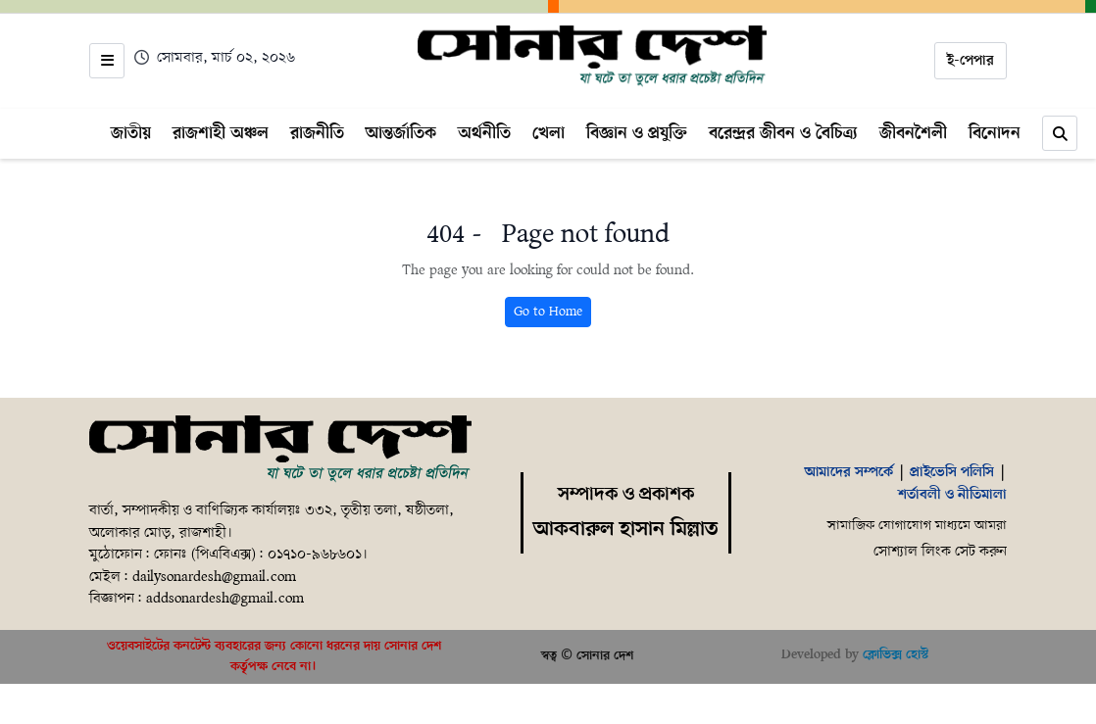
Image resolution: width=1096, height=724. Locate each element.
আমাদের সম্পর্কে (849, 472)
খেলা (548, 133)
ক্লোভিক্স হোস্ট (895, 655)
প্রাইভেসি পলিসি (952, 472)
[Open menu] (107, 60)
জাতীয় (131, 133)
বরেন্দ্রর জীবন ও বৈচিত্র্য (783, 133)
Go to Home (548, 312)
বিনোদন (995, 133)
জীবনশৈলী (913, 133)
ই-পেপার (970, 61)
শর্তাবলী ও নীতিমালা (952, 495)
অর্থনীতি (484, 133)
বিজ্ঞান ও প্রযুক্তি (636, 133)
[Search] (1059, 133)
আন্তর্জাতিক (401, 133)
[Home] (593, 56)
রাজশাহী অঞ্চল (221, 133)
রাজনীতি (317, 133)
